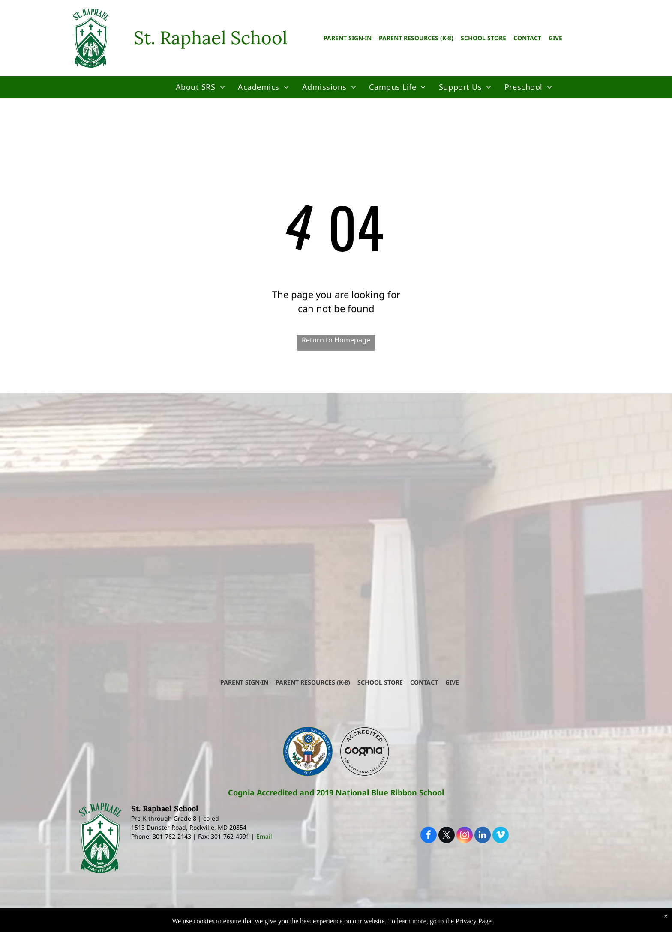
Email (264, 836)
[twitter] (446, 836)
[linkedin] (482, 836)
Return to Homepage (336, 340)
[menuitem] (200, 87)
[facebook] (428, 836)
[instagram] (464, 836)
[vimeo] (500, 836)
